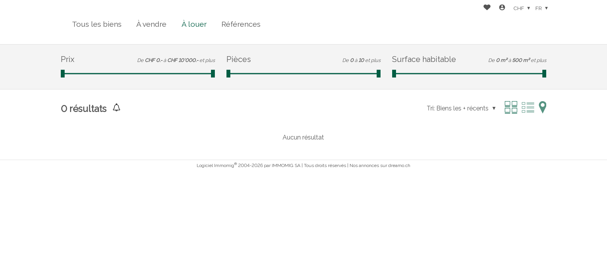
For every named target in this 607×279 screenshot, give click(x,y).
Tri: (431, 108)
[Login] (502, 8)
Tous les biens (97, 24)
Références (241, 24)
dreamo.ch (399, 165)
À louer (194, 24)
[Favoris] (487, 8)
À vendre (151, 24)
